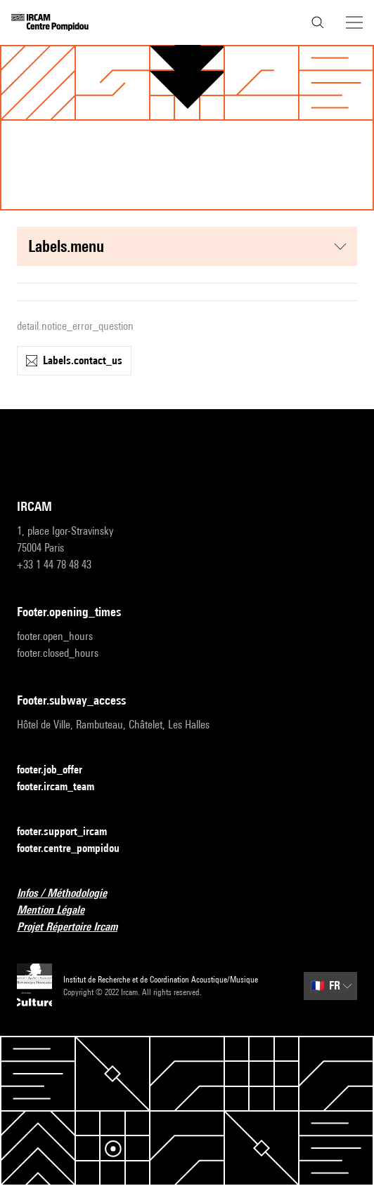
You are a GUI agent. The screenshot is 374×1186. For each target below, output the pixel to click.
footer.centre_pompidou (76, 848)
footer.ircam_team (64, 787)
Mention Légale (59, 910)
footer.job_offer (58, 770)
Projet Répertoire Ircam (75, 927)
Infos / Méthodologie (70, 893)
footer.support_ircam (70, 832)
